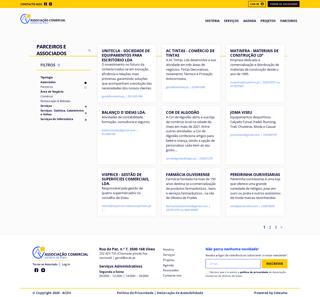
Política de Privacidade (135, 293)
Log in (66, 264)
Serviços (46, 106)
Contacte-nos (31, 4)
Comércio (46, 96)
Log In (257, 4)
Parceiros (46, 87)
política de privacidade (254, 272)
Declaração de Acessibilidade (180, 293)
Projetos (168, 260)
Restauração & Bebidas (55, 101)
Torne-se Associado (284, 4)
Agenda (168, 265)
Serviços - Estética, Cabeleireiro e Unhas (62, 112)
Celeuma (281, 293)
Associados (48, 82)
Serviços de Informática (56, 119)
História (168, 249)
